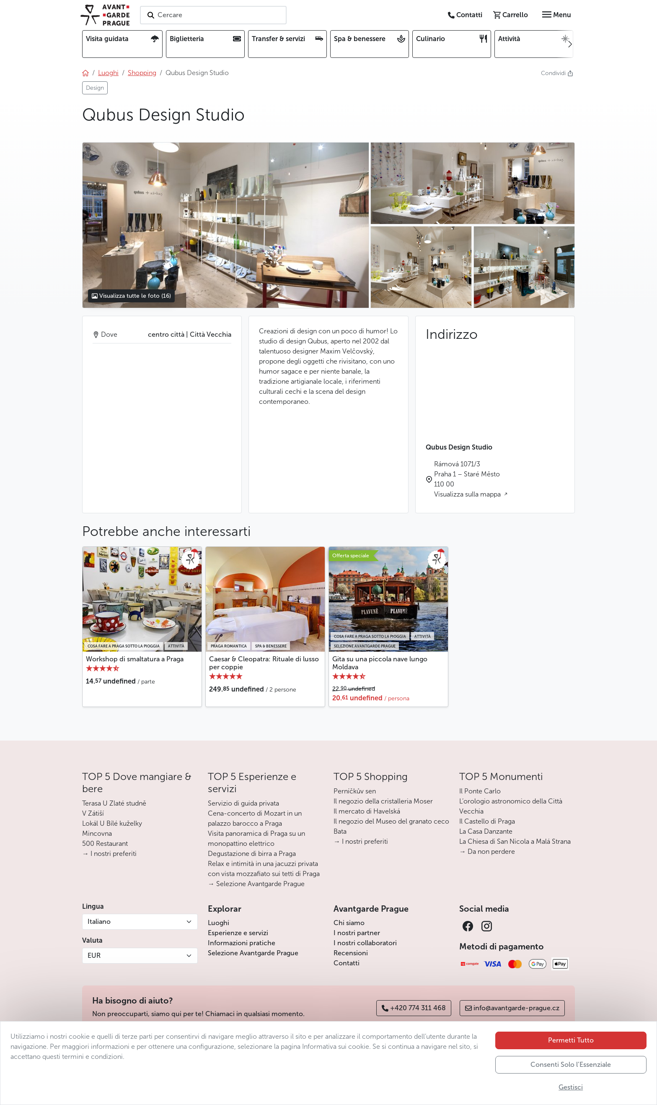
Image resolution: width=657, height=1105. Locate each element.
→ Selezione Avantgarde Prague (256, 884)
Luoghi (218, 923)
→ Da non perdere (487, 851)
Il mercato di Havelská (367, 811)
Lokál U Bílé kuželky (112, 823)
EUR (94, 955)
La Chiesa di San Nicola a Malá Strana (515, 841)
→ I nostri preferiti (109, 854)
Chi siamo (349, 923)
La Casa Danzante (485, 831)
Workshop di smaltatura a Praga (135, 659)
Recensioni (351, 953)
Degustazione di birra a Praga (252, 854)
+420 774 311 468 (414, 1008)
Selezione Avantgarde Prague (253, 953)
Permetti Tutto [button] (571, 1040)
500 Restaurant (105, 844)
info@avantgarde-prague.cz (512, 1008)
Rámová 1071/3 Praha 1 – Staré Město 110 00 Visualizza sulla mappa (468, 479)
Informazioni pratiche (241, 943)
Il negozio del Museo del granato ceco (391, 821)
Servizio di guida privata (243, 803)
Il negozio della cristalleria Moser (383, 801)
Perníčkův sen (355, 791)
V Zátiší (93, 813)
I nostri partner (357, 933)
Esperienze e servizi (238, 933)
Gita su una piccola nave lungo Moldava (379, 663)
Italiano (99, 922)
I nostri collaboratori (365, 943)
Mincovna (97, 833)
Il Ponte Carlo (480, 791)
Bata (340, 831)
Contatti (347, 963)
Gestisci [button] (571, 1087)
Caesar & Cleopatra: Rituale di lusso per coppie (264, 663)
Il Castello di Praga (487, 821)
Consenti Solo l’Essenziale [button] (570, 1065)
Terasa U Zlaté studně (114, 803)
